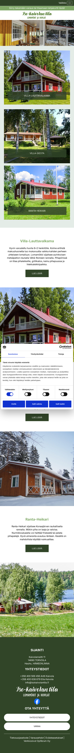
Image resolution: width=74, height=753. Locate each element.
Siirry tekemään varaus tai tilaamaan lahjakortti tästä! (37, 8)
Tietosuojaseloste (19, 737)
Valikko (62, 2)
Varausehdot (37, 737)
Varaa (37, 726)
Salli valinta (37, 404)
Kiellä (13, 404)
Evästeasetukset (54, 737)
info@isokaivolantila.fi (37, 682)
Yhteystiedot (37, 717)
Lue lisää (37, 273)
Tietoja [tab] (61, 354)
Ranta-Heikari (37, 210)
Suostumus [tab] (13, 354)
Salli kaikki (60, 404)
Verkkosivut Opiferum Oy (37, 741)
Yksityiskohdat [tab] (37, 354)
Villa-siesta (37, 153)
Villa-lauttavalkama (37, 95)
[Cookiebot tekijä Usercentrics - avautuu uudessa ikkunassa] (61, 347)
